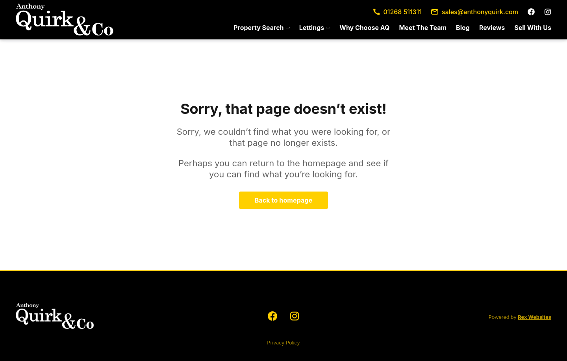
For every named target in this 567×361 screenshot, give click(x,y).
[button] (261, 28)
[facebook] (531, 11)
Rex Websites (534, 317)
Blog (463, 28)
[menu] (390, 28)
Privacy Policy (283, 343)
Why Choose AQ (364, 28)
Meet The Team (423, 28)
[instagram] (547, 11)
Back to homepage (284, 200)
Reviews (492, 28)
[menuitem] (261, 28)
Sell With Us (532, 28)
